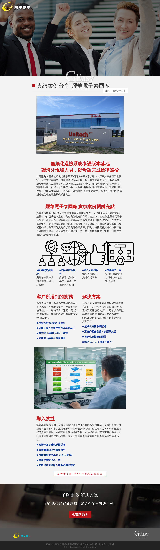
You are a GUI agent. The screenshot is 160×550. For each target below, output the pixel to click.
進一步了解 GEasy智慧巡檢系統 (80, 473)
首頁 (107, 90)
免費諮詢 (80, 514)
